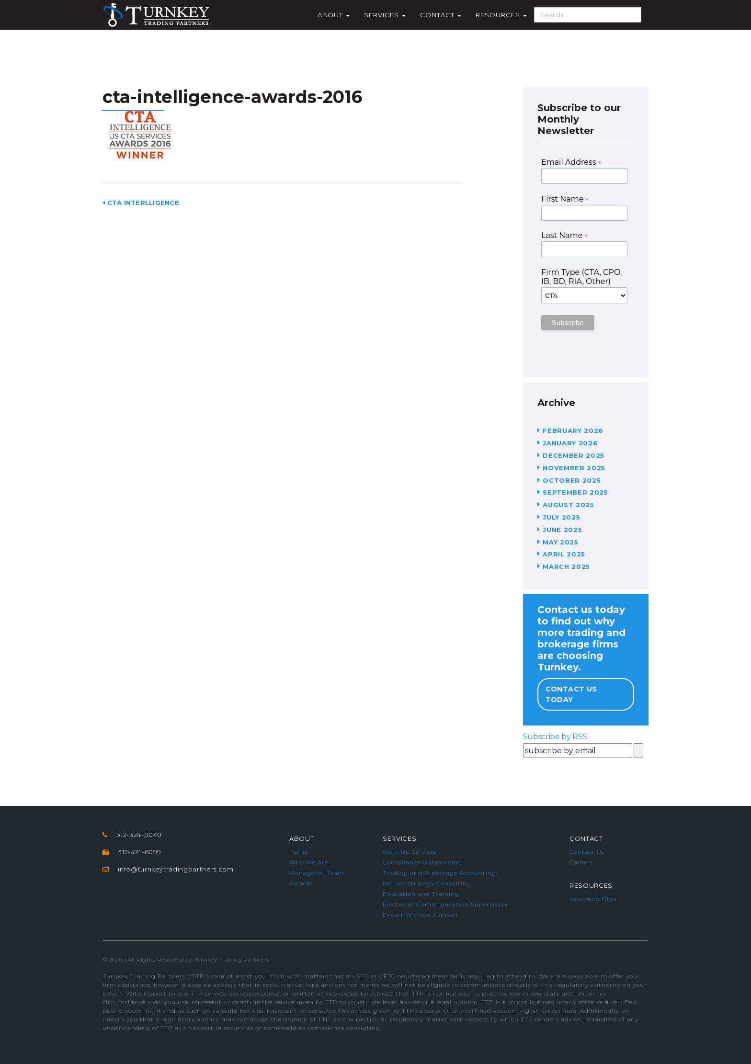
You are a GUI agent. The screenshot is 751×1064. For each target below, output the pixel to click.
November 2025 (574, 468)
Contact (440, 15)
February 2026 (573, 430)
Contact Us (586, 851)
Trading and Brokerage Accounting (439, 872)
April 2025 (564, 554)
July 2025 (561, 517)
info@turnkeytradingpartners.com (175, 869)
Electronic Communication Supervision (445, 904)
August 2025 (568, 505)
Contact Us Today (571, 694)
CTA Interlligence (140, 202)
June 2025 (562, 529)
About (334, 15)
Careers (581, 862)
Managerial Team (316, 872)
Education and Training (421, 893)
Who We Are (308, 862)
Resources (501, 15)
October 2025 (572, 480)
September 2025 (575, 492)
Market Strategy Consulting (427, 883)
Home (298, 851)
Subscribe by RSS (555, 736)
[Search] (587, 15)
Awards (301, 883)
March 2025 (566, 566)
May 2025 (560, 542)
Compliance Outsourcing (422, 862)
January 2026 (570, 443)
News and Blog (593, 899)
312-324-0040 (139, 834)
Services (385, 15)
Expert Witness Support (421, 914)
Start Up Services (410, 851)
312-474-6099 (139, 852)
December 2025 (573, 455)
